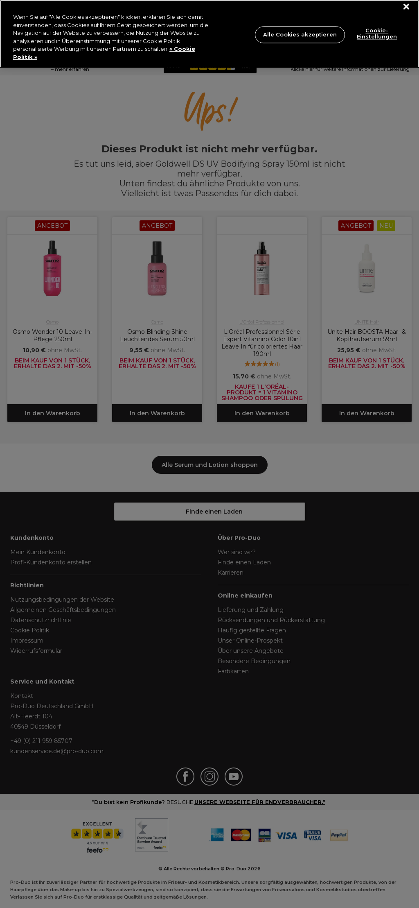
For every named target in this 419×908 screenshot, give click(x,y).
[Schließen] (406, 7)
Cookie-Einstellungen (377, 33)
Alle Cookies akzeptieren (300, 34)
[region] (209, 34)
